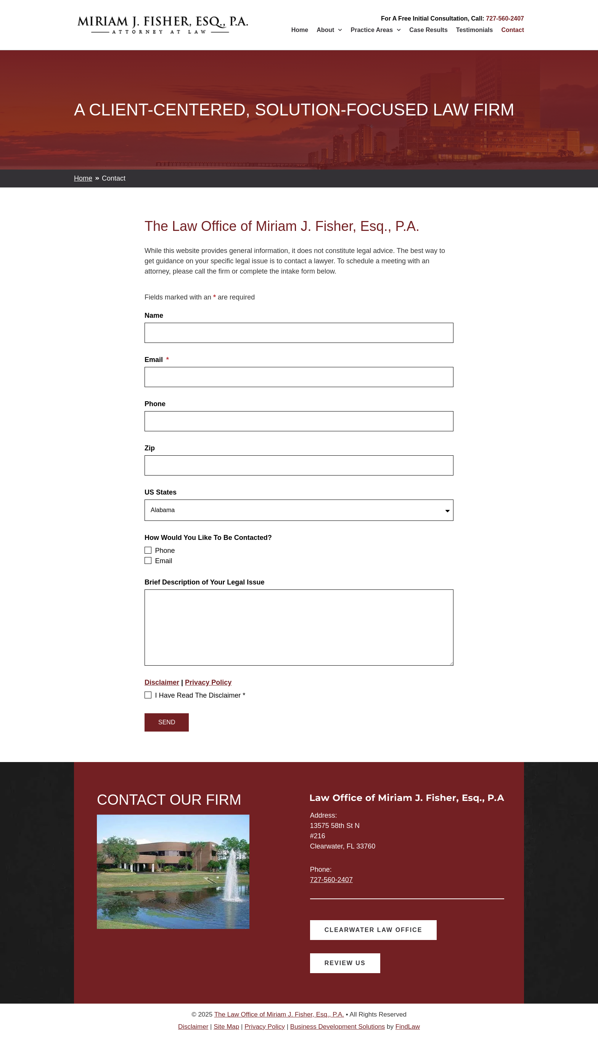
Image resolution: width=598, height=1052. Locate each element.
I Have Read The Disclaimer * (200, 696)
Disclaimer (162, 683)
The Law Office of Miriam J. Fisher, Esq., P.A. (279, 1015)
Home (299, 30)
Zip (150, 448)
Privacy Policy (208, 683)
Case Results (428, 30)
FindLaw (407, 1027)
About (329, 30)
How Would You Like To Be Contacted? (208, 539)
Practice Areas (376, 30)
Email (155, 359)
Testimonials (474, 30)
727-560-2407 (505, 18)
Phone (155, 404)
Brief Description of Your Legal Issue (204, 583)
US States (161, 492)
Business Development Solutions (337, 1027)
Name (154, 315)
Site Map (226, 1027)
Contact (512, 30)
